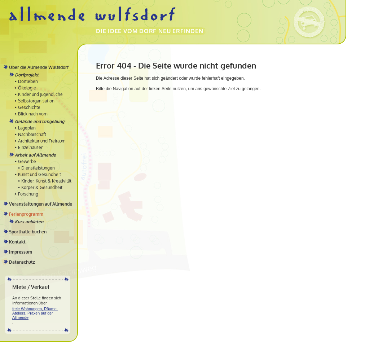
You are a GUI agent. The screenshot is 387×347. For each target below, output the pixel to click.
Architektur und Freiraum (41, 141)
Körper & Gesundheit (41, 187)
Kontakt (17, 242)
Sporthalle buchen (28, 231)
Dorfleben (28, 81)
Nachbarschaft (32, 134)
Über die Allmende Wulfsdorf (39, 67)
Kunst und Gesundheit (39, 174)
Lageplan (27, 128)
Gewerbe (27, 161)
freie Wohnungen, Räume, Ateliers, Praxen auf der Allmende (35, 313)
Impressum (20, 252)
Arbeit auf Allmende (35, 155)
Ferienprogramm (26, 214)
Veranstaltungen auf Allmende (40, 204)
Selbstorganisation (36, 101)
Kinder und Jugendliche (40, 94)
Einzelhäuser (30, 147)
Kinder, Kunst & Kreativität (46, 181)
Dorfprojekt (27, 75)
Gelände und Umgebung (39, 121)
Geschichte (29, 107)
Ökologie (27, 88)
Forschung (28, 194)
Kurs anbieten (29, 221)
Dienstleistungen (38, 168)
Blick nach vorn (33, 114)
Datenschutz (22, 262)
